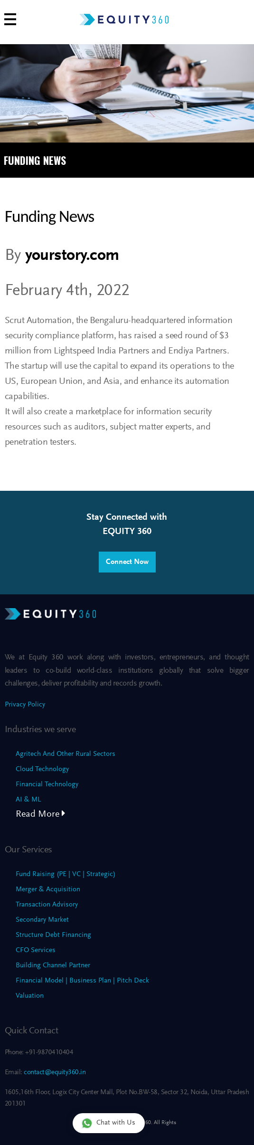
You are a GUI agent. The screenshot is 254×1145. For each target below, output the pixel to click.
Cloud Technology (42, 769)
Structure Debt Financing (53, 935)
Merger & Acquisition (48, 889)
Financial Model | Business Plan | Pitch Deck (82, 980)
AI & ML (28, 799)
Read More (41, 814)
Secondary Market (42, 920)
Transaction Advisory (47, 904)
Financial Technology (47, 784)
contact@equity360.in (54, 1072)
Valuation (30, 996)
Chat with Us (108, 1122)
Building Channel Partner (53, 965)
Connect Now (127, 562)
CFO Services (36, 950)
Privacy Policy (25, 704)
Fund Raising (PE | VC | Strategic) (65, 874)
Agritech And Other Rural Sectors (65, 754)
